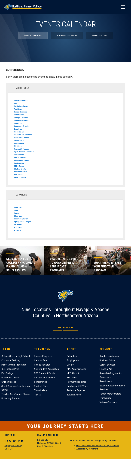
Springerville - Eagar (22, 222)
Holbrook (18, 207)
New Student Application (46, 369)
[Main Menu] (123, 7)
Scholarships (40, 382)
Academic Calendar (66, 35)
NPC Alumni (73, 373)
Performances (20, 157)
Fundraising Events (21, 137)
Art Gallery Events (21, 106)
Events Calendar (33, 35)
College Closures (21, 117)
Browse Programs (43, 356)
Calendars (72, 356)
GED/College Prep (10, 369)
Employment (73, 360)
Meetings (17, 146)
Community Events (21, 120)
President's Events (21, 160)
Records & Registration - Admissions (112, 375)
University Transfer (10, 398)
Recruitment (106, 381)
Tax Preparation (20, 172)
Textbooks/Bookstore (110, 393)
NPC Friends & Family (44, 373)
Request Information (44, 377)
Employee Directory (13, 445)
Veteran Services (108, 402)
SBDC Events (19, 166)
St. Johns (18, 224)
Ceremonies (19, 115)
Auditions (18, 109)
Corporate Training (22, 126)
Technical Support (76, 390)
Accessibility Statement (87, 449)
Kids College (19, 143)
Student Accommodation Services (112, 387)
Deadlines (18, 129)
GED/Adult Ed (19, 140)
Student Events (20, 169)
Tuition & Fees (74, 394)
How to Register (42, 364)
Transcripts (105, 398)
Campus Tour (41, 360)
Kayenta (17, 213)
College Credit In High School (15, 356)
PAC (15, 103)
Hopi (16, 210)
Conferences (19, 123)
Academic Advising (109, 356)
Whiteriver (18, 227)
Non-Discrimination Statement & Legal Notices (97, 445)
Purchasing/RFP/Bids (77, 386)
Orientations (19, 155)
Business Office (107, 360)
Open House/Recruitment (24, 152)
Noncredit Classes (21, 149)
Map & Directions (45, 446)
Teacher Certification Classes (15, 394)
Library (70, 364)
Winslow (17, 230)
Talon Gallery (40, 390)
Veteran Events (20, 177)
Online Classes (8, 382)
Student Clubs (41, 386)
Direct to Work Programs (13, 364)
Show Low (18, 216)
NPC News (72, 377)
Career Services (20, 112)
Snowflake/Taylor (21, 219)
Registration (19, 163)
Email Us (8, 449)
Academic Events (20, 100)
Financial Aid (19, 132)
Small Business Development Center (15, 388)
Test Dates (18, 174)
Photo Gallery (99, 35)
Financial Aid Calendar (23, 135)
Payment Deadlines (76, 382)
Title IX (37, 394)
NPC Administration (76, 369)
